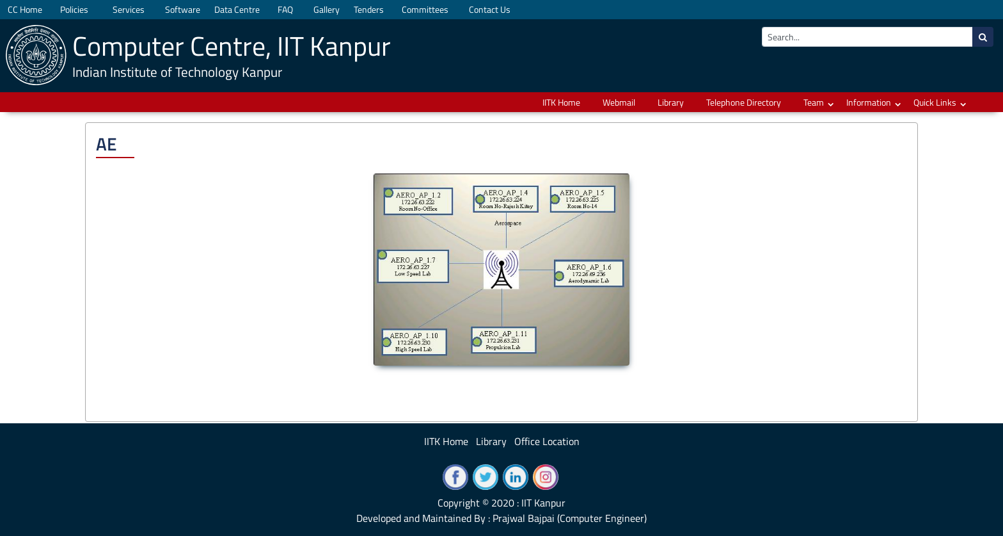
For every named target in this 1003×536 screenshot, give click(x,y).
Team (813, 102)
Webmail (619, 102)
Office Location (547, 441)
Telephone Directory (743, 102)
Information (868, 102)
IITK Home (561, 102)
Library (671, 102)
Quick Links (934, 102)
